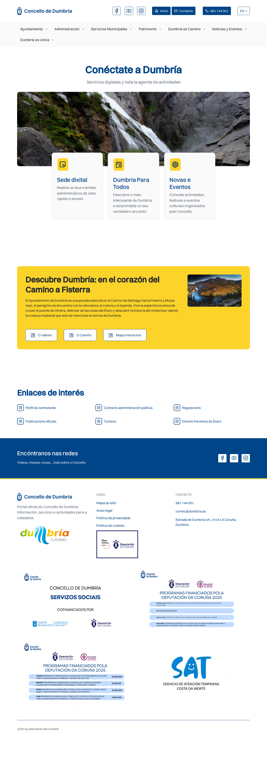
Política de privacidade (113, 518)
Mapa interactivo (128, 335)
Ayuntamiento (31, 29)
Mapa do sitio (106, 503)
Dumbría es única (34, 40)
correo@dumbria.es (191, 511)
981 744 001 (219, 11)
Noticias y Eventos (227, 29)
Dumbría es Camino (184, 29)
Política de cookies (110, 525)
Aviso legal (104, 510)
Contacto (186, 11)
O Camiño (84, 335)
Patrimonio (148, 29)
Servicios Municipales (109, 29)
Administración (66, 29)
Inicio (164, 11)
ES (242, 11)
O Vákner (45, 335)
